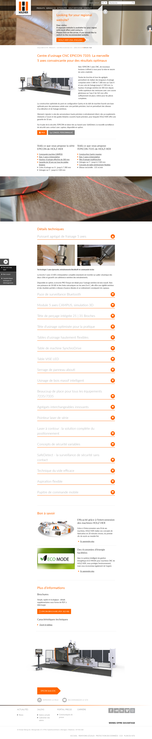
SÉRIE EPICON (78, 47)
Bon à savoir (7, 274)
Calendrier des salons (44, 719)
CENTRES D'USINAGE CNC (64, 47)
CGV (121, 736)
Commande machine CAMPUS (51, 154)
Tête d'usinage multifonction (90, 159)
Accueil (73, 736)
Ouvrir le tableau (45, 625)
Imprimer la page (51, 700)
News (21, 715)
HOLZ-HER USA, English (70, 40)
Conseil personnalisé (61, 132)
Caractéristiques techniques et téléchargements (8, 281)
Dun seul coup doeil (7, 268)
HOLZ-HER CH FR (42, 47)
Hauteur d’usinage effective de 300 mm (54, 159)
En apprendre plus (87, 541)
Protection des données (107, 736)
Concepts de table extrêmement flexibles (94, 165)
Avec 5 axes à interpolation (49, 157)
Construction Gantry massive (90, 154)
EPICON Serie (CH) (48, 691)
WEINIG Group (94, 3)
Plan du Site (129, 736)
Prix (42, 132)
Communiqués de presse (66, 716)
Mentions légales (87, 736)
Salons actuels (44, 715)
